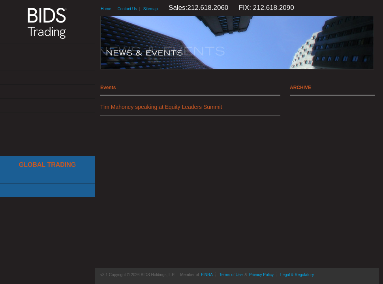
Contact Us (47, 119)
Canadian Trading (47, 190)
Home (106, 9)
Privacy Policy (261, 275)
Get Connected (47, 78)
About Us (47, 50)
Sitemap (150, 9)
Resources (47, 105)
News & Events (47, 92)
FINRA (207, 275)
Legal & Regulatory (297, 275)
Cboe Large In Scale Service (47, 176)
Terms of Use (231, 275)
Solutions (47, 64)
